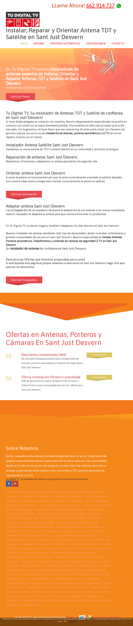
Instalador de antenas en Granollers (61, 514)
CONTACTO (118, 43)
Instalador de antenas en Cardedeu (73, 553)
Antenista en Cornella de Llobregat (58, 496)
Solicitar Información (24, 194)
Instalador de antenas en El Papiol (62, 570)
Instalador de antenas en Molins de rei (45, 544)
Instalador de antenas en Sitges (76, 535)
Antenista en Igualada (70, 526)
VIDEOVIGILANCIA (96, 43)
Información (72, 621)
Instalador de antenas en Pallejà (88, 561)
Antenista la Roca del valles (24, 566)
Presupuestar (99, 355)
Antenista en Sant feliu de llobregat (30, 526)
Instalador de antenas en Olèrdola (72, 600)
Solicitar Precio (20, 96)
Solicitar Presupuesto (24, 279)
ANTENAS (39, 43)
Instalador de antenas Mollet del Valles (75, 518)
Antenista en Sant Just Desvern (27, 553)
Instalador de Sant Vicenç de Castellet (31, 583)
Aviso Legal (100, 617)
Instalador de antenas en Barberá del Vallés (74, 531)
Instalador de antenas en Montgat (71, 591)
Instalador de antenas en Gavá (77, 522)
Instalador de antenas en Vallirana (29, 557)
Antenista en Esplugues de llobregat (30, 522)
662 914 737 (100, 5)
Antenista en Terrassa (20, 492)
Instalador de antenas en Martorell (29, 539)
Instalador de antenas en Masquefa (65, 574)
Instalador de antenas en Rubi (59, 505)
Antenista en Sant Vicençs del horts (29, 535)
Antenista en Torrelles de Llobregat (58, 596)
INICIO (23, 43)
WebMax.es (72, 617)
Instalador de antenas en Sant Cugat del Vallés (61, 501)
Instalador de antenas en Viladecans (59, 509)
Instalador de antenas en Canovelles (76, 579)
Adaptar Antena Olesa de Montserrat (48, 548)
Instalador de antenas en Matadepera (70, 566)
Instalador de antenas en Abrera (43, 561)
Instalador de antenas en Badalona (60, 492)
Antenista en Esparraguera (93, 548)
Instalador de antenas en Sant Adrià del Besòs (56, 587)
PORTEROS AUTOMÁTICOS (65, 43)
